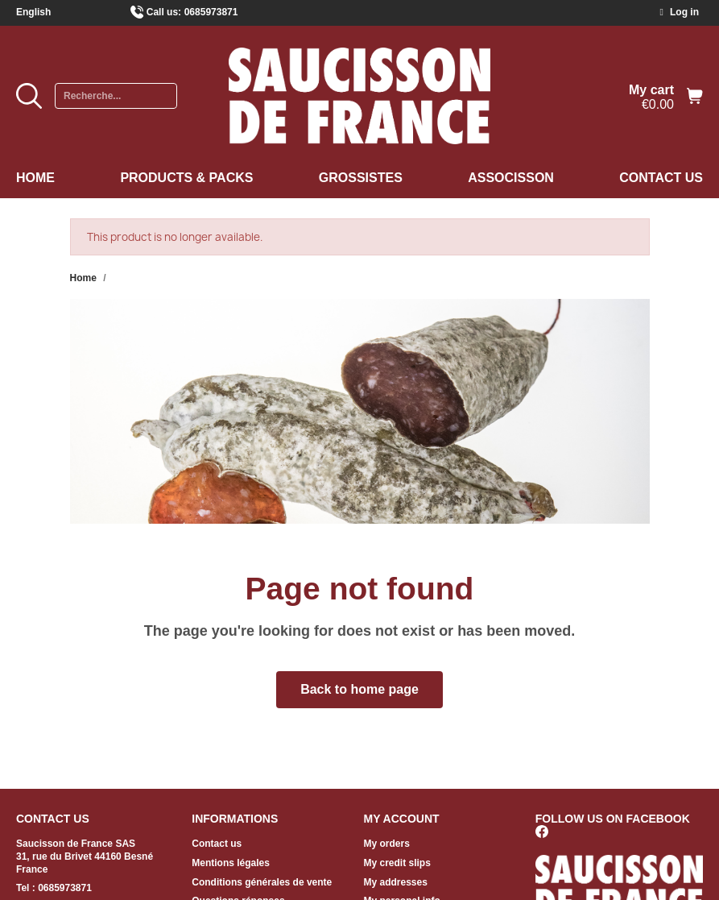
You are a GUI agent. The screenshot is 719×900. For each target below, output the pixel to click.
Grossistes (361, 178)
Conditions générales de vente (262, 882)
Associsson (511, 178)
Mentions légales (231, 863)
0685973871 (211, 12)
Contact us (661, 178)
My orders (387, 843)
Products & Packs (186, 178)
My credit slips (397, 863)
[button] (359, 689)
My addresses (396, 882)
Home (35, 178)
